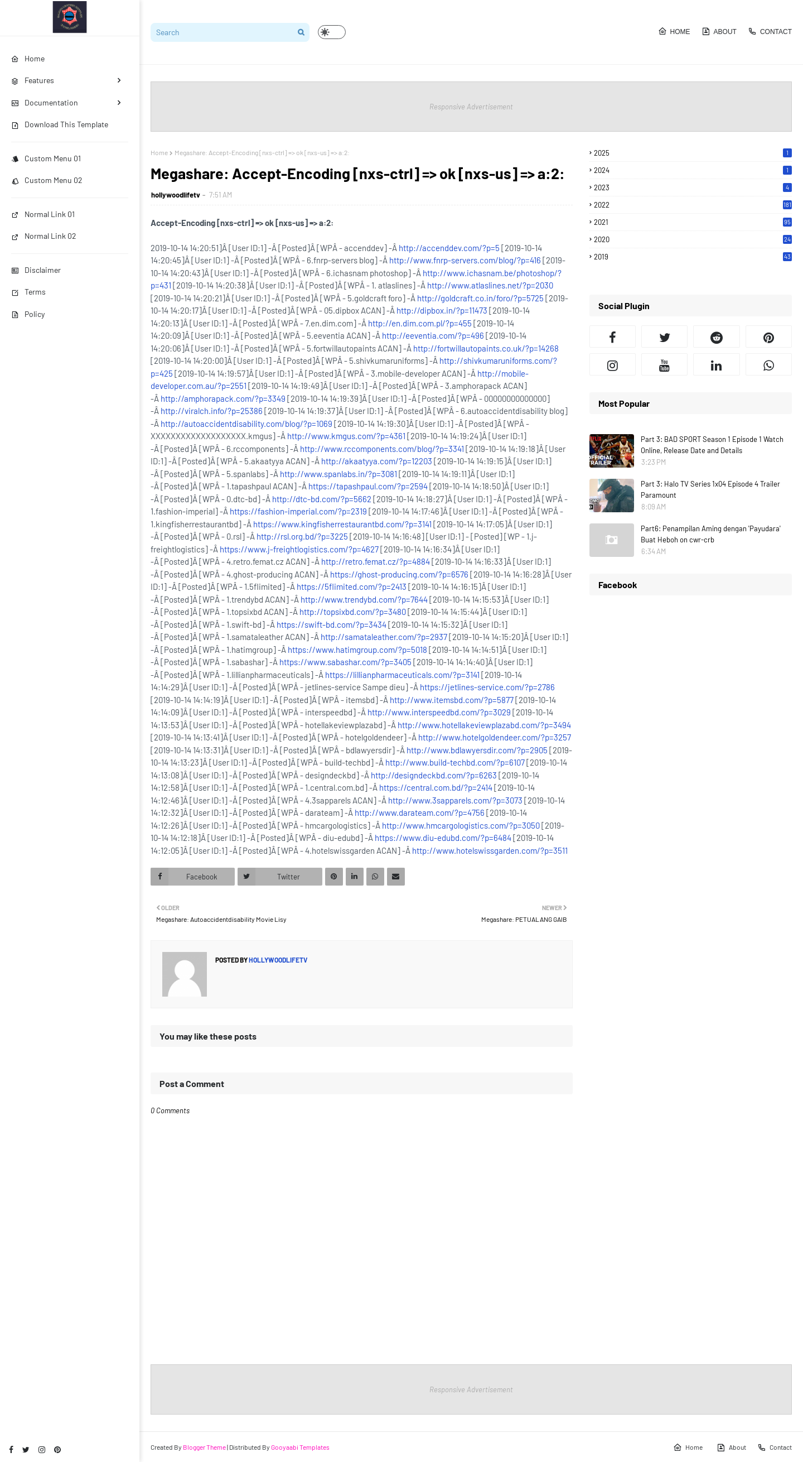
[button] (332, 32)
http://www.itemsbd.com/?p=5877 (452, 700)
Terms (28, 291)
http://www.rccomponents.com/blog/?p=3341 (382, 449)
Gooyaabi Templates (300, 1447)
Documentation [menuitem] (44, 102)
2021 (693, 222)
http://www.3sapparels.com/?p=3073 (455, 800)
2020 (693, 239)
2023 (693, 187)
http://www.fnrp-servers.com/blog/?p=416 (465, 260)
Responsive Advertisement (471, 106)
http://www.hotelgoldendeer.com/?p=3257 (494, 737)
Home (674, 31)
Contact (770, 31)
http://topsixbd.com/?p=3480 (352, 612)
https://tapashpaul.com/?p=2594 (368, 486)
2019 (693, 256)
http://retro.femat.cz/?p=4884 (375, 561)
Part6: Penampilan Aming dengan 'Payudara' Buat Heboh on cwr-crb (711, 534)
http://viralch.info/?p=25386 (212, 411)
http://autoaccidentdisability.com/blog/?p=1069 (246, 424)
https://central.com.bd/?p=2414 (435, 787)
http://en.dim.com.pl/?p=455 (420, 323)
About (719, 31)
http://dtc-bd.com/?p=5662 (321, 499)
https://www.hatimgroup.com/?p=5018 (357, 650)
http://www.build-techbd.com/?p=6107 (455, 762)
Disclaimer (36, 270)
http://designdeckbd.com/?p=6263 (434, 775)
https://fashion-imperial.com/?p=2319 (298, 511)
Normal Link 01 (43, 214)
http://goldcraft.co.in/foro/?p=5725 (480, 298)
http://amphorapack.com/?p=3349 (223, 398)
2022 (693, 204)
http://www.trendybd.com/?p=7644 (364, 599)
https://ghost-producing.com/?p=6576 (399, 574)
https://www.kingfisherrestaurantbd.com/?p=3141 (342, 524)
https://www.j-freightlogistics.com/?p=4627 (299, 549)
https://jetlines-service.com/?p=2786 (487, 687)
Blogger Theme (204, 1447)
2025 (693, 152)
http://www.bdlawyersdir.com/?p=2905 (477, 750)
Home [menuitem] (28, 58)
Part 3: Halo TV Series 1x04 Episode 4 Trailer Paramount (710, 489)
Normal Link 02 (43, 236)
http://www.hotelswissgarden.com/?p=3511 (490, 850)
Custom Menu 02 (47, 180)
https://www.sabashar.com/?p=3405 (345, 662)
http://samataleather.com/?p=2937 (384, 637)
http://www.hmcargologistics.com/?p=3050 (461, 825)
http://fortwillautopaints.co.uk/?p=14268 (486, 348)
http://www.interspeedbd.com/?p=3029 (439, 712)
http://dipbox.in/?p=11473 (441, 310)
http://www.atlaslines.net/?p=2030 (490, 285)
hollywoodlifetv (175, 194)
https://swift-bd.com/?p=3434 (331, 624)
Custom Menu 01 (46, 158)
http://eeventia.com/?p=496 (433, 335)
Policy (28, 314)
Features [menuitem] (32, 80)
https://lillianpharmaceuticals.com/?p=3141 (402, 675)
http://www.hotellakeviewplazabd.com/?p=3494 (484, 725)
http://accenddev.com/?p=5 (449, 248)
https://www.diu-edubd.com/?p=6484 (443, 838)
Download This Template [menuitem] (59, 124)
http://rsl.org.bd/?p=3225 (302, 536)
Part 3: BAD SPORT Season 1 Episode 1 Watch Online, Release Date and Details (712, 445)
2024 (693, 170)
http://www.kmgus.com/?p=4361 (346, 436)
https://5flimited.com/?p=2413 (352, 586)
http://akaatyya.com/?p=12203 (376, 461)
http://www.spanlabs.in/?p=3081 (338, 474)
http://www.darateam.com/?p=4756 (420, 812)
